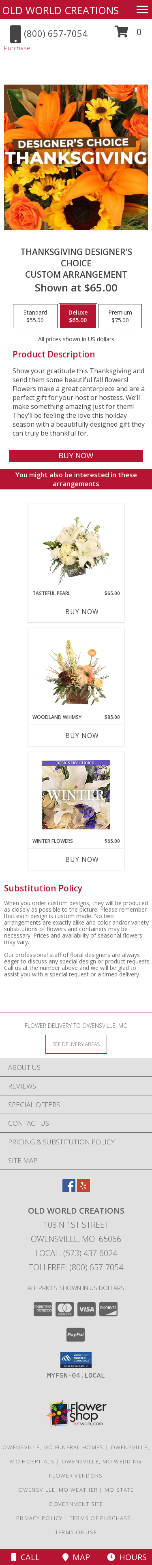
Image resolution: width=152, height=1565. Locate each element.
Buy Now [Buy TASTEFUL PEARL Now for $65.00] (82, 611)
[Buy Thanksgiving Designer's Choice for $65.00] (76, 456)
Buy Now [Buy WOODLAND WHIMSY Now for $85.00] (82, 735)
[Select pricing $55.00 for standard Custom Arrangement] (35, 316)
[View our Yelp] (83, 1189)
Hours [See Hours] (127, 1557)
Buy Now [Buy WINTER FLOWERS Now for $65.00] (82, 859)
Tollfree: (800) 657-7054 (76, 1267)
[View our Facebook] (68, 1189)
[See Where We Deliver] (76, 1044)
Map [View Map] (76, 1557)
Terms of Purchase (100, 1518)
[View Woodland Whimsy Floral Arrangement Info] (76, 671)
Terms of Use (76, 1532)
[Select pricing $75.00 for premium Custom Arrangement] (120, 316)
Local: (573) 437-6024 (76, 1253)
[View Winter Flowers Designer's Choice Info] (76, 795)
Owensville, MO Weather (58, 1489)
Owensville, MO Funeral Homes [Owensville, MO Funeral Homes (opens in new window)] (52, 1447)
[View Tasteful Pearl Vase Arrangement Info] (76, 547)
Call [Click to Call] (25, 1557)
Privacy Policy (39, 1518)
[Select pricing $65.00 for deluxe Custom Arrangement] (78, 316)
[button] (128, 35)
